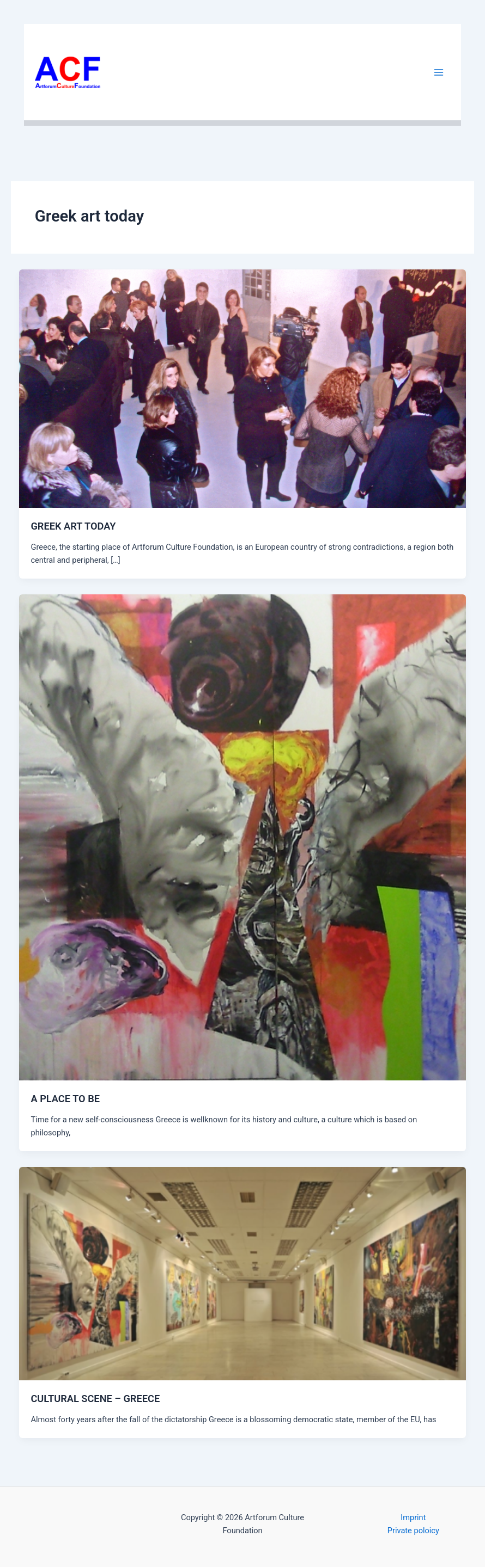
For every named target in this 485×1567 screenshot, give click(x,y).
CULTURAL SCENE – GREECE (95, 1398)
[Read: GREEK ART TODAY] (242, 388)
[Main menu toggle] (438, 72)
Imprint (413, 1517)
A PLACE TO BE (65, 1098)
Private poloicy (413, 1530)
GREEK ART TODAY (73, 526)
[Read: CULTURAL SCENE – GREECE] (242, 1273)
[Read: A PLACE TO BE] (242, 837)
